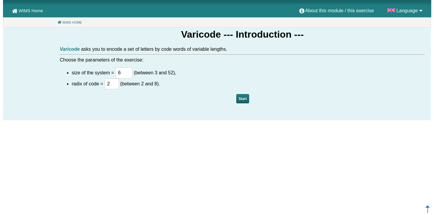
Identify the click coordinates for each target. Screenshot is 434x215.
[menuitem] (337, 11)
